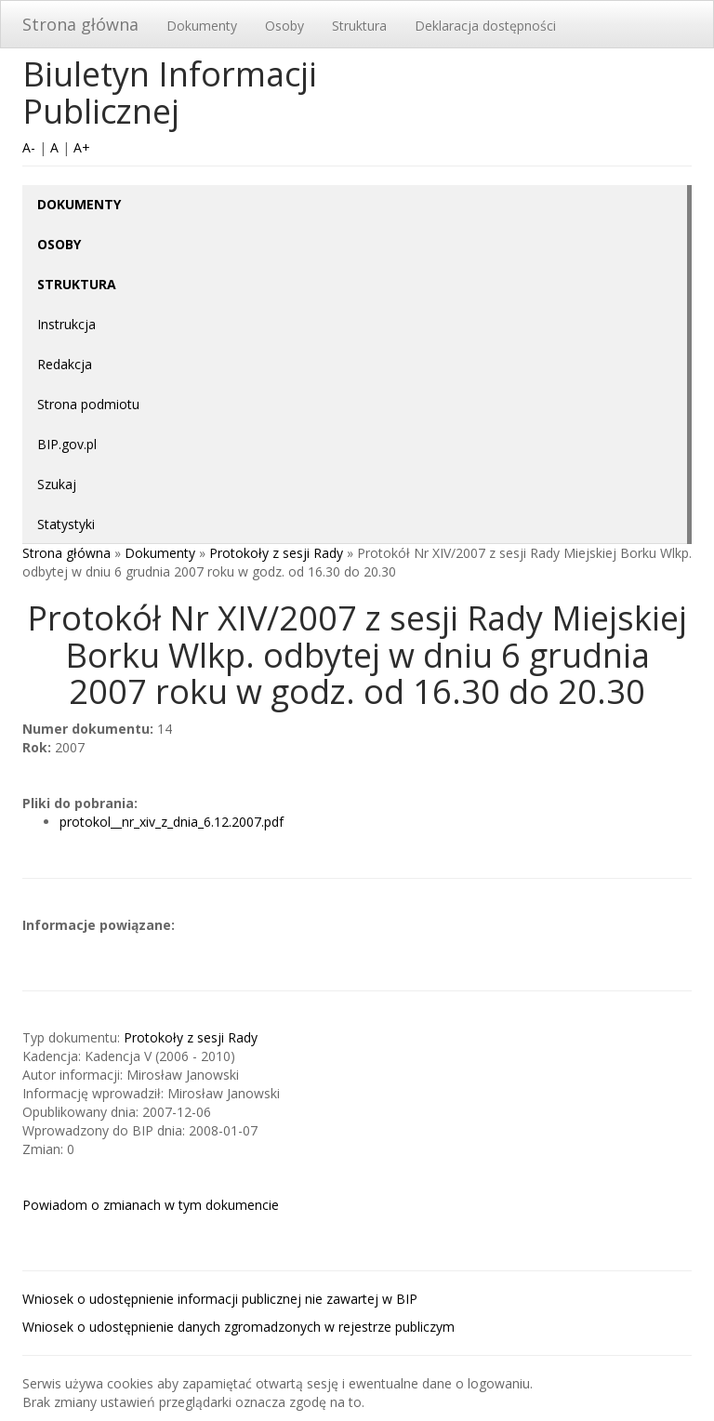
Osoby (284, 25)
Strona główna (80, 24)
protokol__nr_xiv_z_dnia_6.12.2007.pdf (172, 821)
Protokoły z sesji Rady (276, 553)
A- (28, 147)
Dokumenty (201, 25)
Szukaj (56, 484)
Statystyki (66, 524)
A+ (81, 147)
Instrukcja (66, 324)
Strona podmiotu (88, 404)
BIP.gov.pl (67, 444)
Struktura (359, 25)
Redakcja (64, 364)
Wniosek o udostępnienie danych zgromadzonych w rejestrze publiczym (238, 1326)
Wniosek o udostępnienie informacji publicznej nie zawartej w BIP (219, 1299)
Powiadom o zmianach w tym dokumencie (150, 1205)
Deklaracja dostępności (485, 25)
